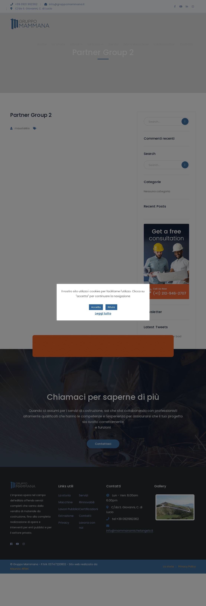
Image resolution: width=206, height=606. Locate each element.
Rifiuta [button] (111, 307)
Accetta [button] (96, 307)
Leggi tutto (103, 313)
